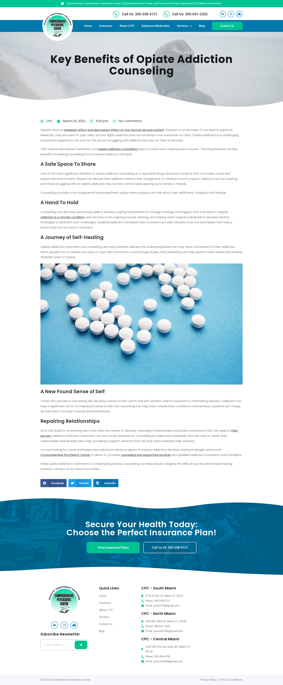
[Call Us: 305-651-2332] (166, 14)
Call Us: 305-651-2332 (190, 14)
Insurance (105, 26)
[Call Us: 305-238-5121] (116, 14)
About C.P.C (126, 26)
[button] (53, 483)
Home (88, 26)
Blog (202, 26)
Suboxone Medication (156, 26)
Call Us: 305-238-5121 (139, 14)
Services (184, 26)
